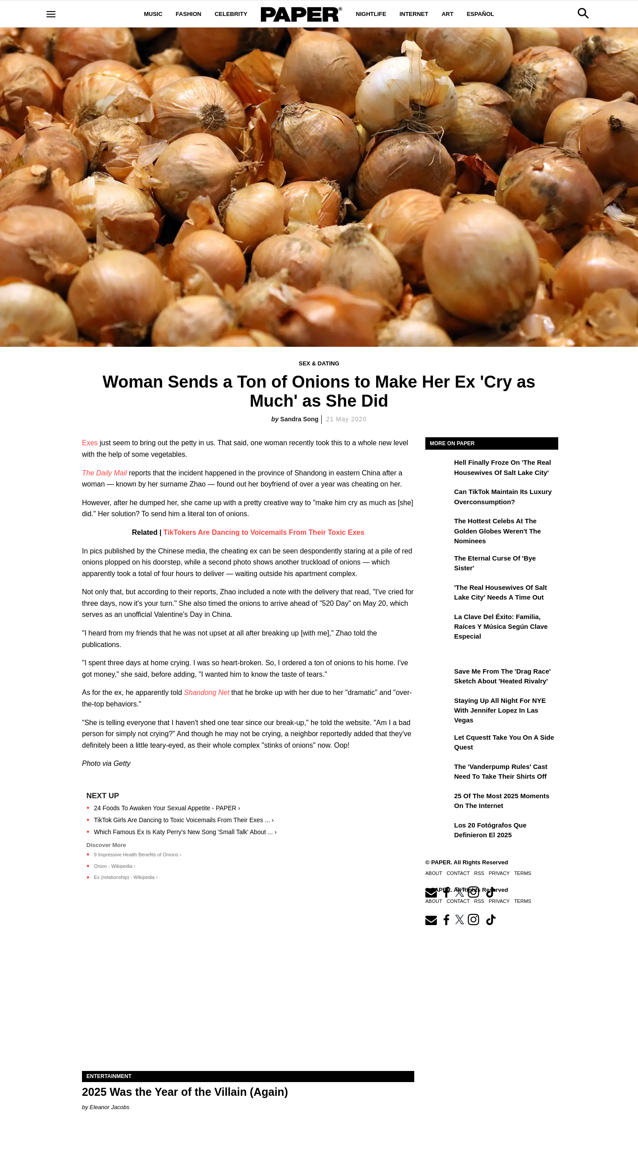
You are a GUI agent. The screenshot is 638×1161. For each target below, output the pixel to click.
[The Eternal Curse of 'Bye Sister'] (439, 564)
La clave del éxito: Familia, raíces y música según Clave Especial (501, 626)
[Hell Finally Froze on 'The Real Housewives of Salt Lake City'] (439, 469)
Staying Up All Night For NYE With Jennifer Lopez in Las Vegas (500, 710)
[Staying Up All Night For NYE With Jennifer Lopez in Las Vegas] (439, 707)
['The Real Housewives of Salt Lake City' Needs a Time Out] (439, 594)
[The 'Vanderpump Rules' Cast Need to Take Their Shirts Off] (439, 773)
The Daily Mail (104, 473)
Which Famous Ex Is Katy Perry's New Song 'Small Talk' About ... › (185, 831)
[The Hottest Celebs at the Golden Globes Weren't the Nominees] (439, 527)
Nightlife (371, 14)
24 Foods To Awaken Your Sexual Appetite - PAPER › (167, 808)
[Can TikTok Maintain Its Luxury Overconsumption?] (439, 498)
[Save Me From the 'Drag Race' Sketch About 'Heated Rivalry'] (439, 678)
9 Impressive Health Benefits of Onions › (137, 854)
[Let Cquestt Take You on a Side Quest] (439, 744)
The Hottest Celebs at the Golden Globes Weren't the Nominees (497, 531)
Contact (458, 873)
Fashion (189, 14)
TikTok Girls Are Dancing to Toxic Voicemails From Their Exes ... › (184, 820)
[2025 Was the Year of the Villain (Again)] (248, 988)
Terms (522, 873)
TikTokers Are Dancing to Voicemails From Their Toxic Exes (263, 532)
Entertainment (109, 1076)
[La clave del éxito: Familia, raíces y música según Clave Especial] (439, 623)
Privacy (499, 873)
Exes (90, 443)
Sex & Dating (319, 363)
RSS (479, 873)
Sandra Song (299, 419)
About (433, 873)
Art (448, 14)
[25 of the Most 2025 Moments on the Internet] (439, 802)
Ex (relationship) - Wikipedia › (126, 877)
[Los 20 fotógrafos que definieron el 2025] (439, 831)
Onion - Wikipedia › (115, 866)
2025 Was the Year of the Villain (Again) (185, 1092)
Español (480, 14)
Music (153, 14)
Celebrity (230, 14)
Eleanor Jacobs (109, 1107)
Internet (414, 14)
